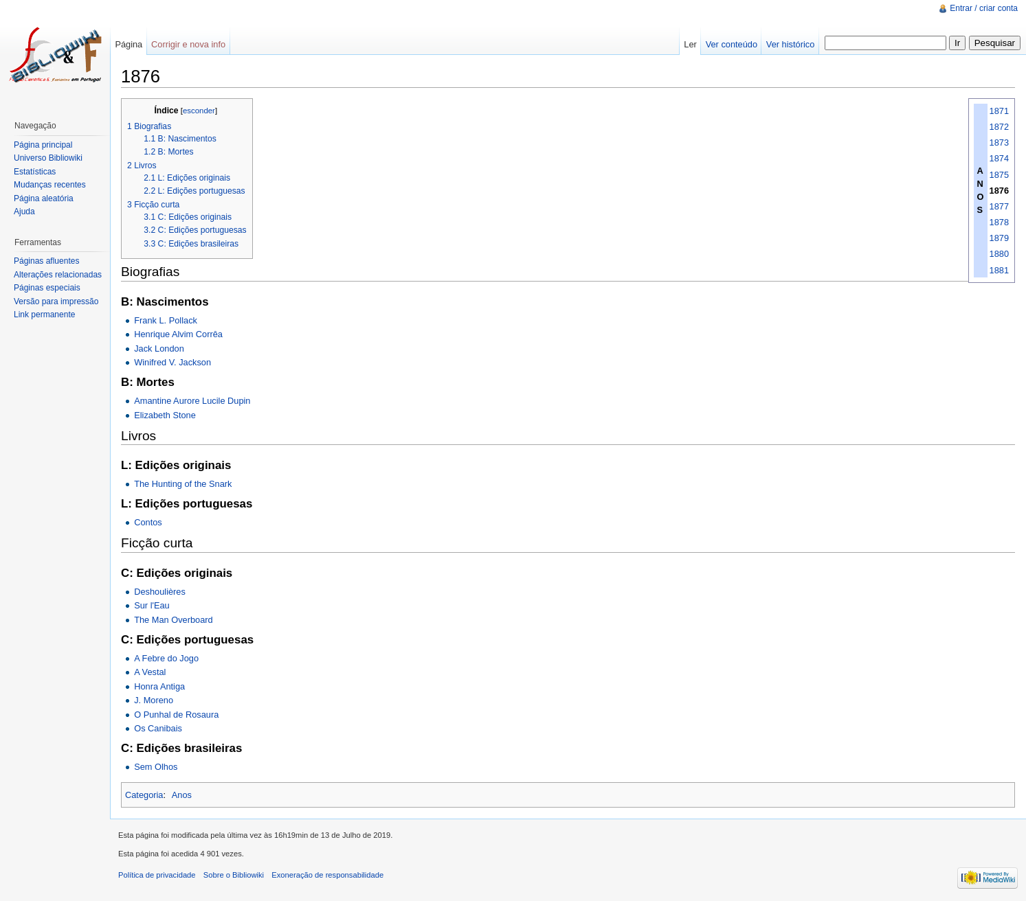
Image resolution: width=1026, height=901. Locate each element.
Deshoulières (160, 591)
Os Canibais (158, 728)
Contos (148, 522)
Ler (690, 44)
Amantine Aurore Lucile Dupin (192, 401)
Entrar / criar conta (984, 8)
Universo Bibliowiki (48, 158)
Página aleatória (44, 198)
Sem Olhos (155, 767)
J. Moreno (153, 700)
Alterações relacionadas (58, 275)
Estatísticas (35, 171)
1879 (999, 238)
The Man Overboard (173, 620)
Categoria (144, 795)
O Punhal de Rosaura (176, 714)
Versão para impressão (56, 301)
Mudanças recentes (50, 185)
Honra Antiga (159, 686)
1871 (999, 111)
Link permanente (44, 314)
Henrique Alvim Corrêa (178, 334)
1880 (999, 254)
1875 (999, 175)
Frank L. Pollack (165, 320)
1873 (999, 142)
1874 (999, 158)
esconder (199, 110)
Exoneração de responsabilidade (327, 875)
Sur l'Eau (152, 605)
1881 (999, 270)
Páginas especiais (47, 288)
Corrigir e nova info (188, 44)
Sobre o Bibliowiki (233, 875)
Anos (182, 795)
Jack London (159, 348)
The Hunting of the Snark (183, 484)
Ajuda (24, 211)
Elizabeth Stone (165, 415)
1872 (999, 127)
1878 (999, 222)
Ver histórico (790, 44)
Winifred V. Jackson (172, 362)
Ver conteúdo (731, 44)
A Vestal (150, 672)
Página (128, 44)
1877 (999, 206)
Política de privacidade (157, 875)
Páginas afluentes (46, 261)
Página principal (43, 145)
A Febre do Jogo (166, 658)
